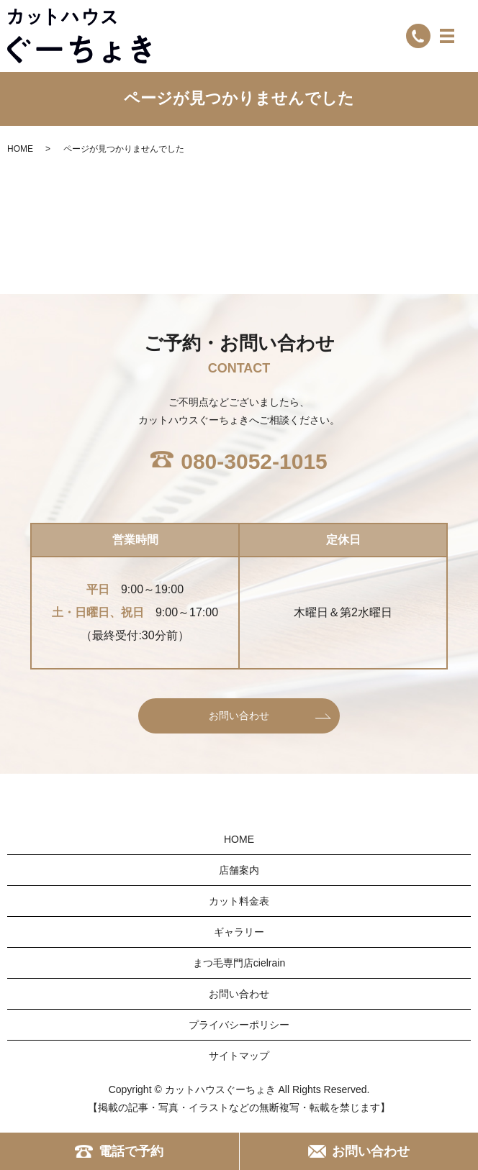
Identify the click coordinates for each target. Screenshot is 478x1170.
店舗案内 (239, 870)
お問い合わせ (239, 715)
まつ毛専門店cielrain (239, 963)
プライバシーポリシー (239, 1024)
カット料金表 (239, 901)
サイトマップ (239, 1055)
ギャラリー (239, 932)
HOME (20, 149)
